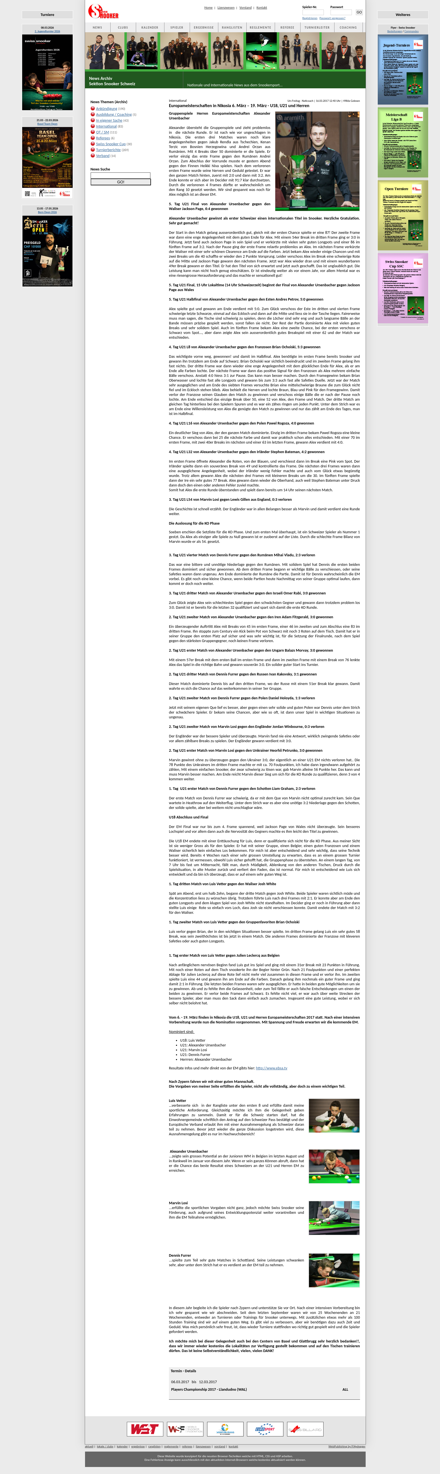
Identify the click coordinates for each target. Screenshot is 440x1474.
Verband (103, 155)
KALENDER (149, 27)
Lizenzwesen (226, 8)
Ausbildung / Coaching (114, 114)
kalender (122, 1446)
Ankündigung (106, 108)
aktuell (89, 1446)
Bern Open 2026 (47, 212)
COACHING (348, 27)
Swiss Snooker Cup (111, 144)
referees (187, 1446)
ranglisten (154, 1446)
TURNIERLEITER (317, 27)
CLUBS (123, 27)
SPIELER (177, 27)
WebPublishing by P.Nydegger (346, 1446)
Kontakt (261, 8)
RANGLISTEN (232, 27)
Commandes (411, 31)
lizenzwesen (203, 1446)
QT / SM (102, 132)
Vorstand (245, 8)
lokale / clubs (105, 1446)
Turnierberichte (108, 149)
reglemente (171, 1446)
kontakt (233, 1446)
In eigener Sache (109, 120)
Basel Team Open (47, 124)
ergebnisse (138, 1446)
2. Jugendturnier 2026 (47, 31)
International (106, 126)
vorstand (219, 1446)
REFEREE (287, 27)
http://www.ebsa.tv (271, 1068)
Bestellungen (394, 31)
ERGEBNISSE (204, 27)
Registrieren (310, 18)
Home (208, 8)
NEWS (97, 27)
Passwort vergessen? (332, 18)
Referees (103, 138)
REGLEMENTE (260, 27)
